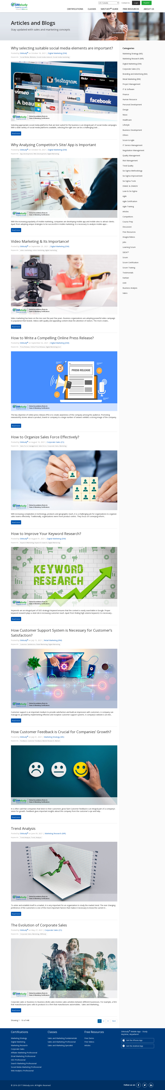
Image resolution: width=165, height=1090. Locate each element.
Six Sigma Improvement (132, 176)
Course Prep (128, 221)
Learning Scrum (129, 247)
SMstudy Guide (109, 9)
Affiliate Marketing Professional (24, 1052)
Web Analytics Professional (22, 1070)
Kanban (126, 278)
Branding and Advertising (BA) (135, 74)
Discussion (127, 227)
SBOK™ (126, 252)
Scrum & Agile (128, 140)
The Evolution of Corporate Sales (39, 925)
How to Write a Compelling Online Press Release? (52, 337)
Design (125, 109)
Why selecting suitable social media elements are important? (62, 48)
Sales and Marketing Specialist (60, 1045)
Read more (16, 133)
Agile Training (128, 206)
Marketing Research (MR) (55, 833)
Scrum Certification (130, 262)
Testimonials (128, 272)
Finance (126, 94)
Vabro (125, 293)
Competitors (128, 216)
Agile (125, 196)
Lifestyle (126, 125)
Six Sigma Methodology (132, 170)
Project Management (131, 84)
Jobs (124, 242)
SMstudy (24, 53)
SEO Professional (18, 1060)
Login (136, 3)
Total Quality (128, 165)
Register (147, 3)
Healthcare (127, 120)
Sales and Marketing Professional (62, 1042)
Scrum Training (129, 267)
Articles (126, 211)
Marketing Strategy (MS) (54, 737)
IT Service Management (132, 145)
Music (125, 115)
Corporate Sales (17, 1049)
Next (114, 1021)
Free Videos (89, 1042)
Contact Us (126, 3)
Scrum (125, 257)
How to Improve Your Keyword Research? (46, 533)
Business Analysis (130, 288)
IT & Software (128, 89)
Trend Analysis (23, 828)
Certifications (75, 9)
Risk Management (130, 160)
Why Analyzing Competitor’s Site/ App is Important (53, 144)
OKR (124, 283)
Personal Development (132, 104)
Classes (92, 9)
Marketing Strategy (19, 1038)
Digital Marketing (18, 1042)
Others (125, 135)
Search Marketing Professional (23, 1063)
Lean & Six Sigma (130, 191)
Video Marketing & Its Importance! (40, 241)
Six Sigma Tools (129, 181)
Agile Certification (130, 201)
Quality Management (131, 155)
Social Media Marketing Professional (26, 1067)
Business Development (132, 130)
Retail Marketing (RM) (53, 640)
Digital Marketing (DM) (57, 53)
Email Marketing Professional (23, 1056)
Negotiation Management (133, 150)
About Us (149, 9)
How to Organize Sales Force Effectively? (45, 436)
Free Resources (131, 9)
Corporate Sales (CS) (55, 442)
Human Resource (130, 99)
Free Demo (89, 1038)
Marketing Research (19, 1045)
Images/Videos (129, 237)
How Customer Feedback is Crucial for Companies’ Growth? (61, 731)
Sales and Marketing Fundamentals (62, 1038)
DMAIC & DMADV (130, 186)
